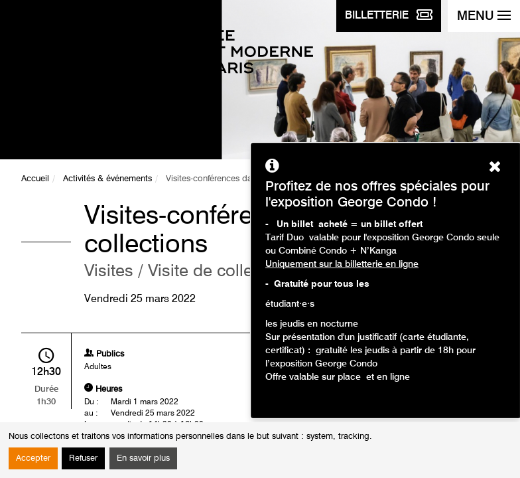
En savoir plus (143, 458)
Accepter (33, 458)
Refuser (83, 458)
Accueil (35, 179)
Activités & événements (107, 179)
